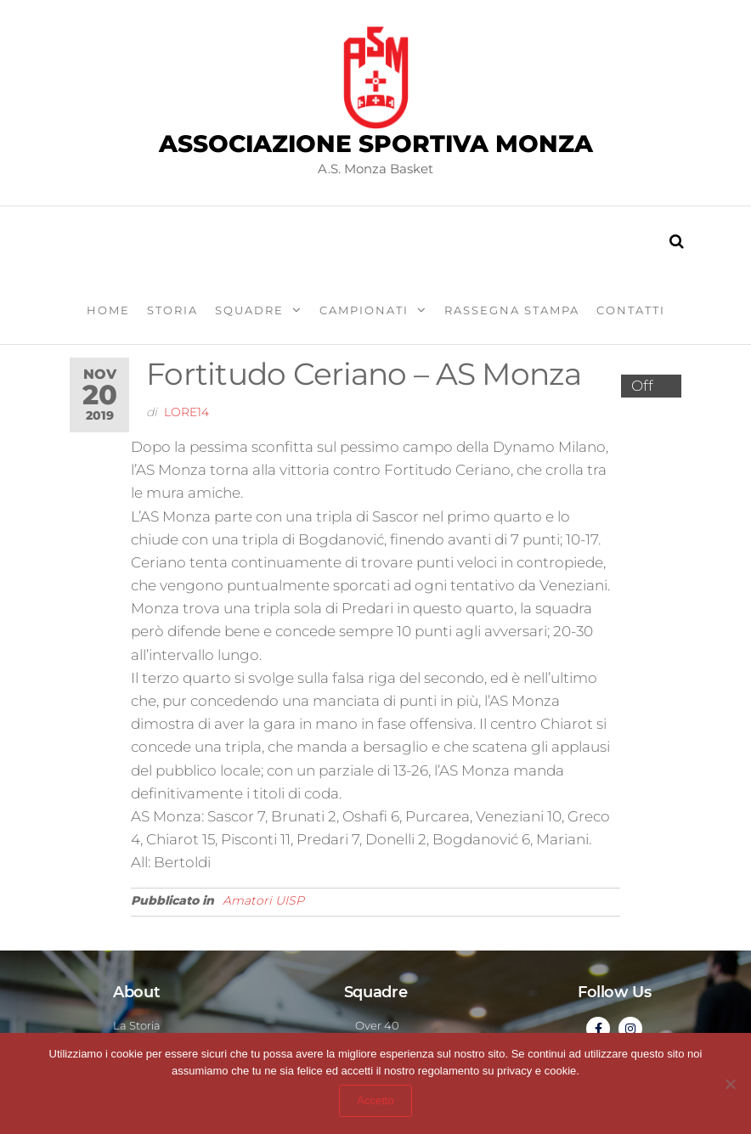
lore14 (186, 412)
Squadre (249, 310)
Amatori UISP (263, 900)
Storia (172, 310)
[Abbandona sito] (729, 1083)
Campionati (364, 310)
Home (108, 310)
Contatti (630, 310)
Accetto (375, 1100)
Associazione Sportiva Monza (376, 143)
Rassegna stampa (511, 310)
